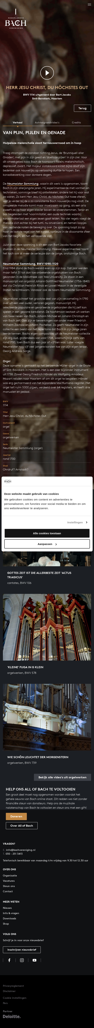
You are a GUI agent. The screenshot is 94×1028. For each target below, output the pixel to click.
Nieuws (7, 907)
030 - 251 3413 (13, 853)
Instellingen (75, 522)
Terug (82, 108)
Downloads (9, 918)
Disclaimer (9, 991)
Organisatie (10, 875)
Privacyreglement (13, 985)
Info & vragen (11, 913)
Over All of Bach (21, 825)
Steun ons (9, 886)
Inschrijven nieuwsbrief (21, 949)
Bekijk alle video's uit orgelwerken (63, 777)
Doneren (16, 816)
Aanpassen (47, 544)
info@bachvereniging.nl (19, 849)
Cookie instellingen (14, 997)
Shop (6, 923)
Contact (8, 891)
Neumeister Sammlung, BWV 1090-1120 (30, 263)
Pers (5, 1003)
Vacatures (9, 880)
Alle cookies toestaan (47, 533)
